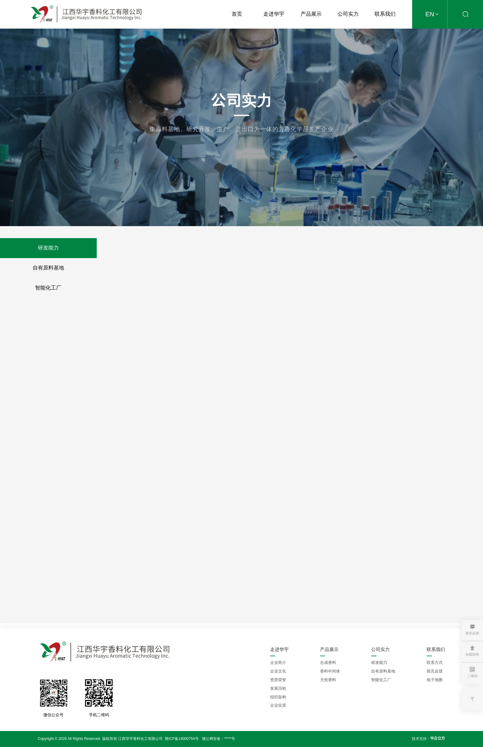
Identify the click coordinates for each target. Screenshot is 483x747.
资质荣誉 (278, 679)
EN (433, 14)
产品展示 (311, 14)
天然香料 (328, 679)
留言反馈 (435, 671)
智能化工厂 (48, 288)
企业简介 (278, 662)
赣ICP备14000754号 (182, 739)
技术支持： (428, 738)
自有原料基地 (48, 268)
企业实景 (278, 705)
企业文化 (278, 671)
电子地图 (435, 679)
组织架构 (278, 697)
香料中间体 (330, 671)
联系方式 (435, 662)
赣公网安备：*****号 (218, 739)
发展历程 (278, 688)
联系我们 (385, 14)
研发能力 (48, 248)
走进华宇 (273, 14)
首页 (237, 14)
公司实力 (348, 14)
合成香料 (328, 662)
